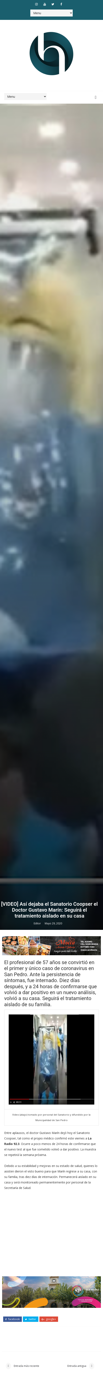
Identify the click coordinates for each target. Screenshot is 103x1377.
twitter (30, 1319)
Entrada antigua (77, 1366)
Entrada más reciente (26, 1366)
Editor (38, 923)
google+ (49, 1319)
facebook (12, 1319)
